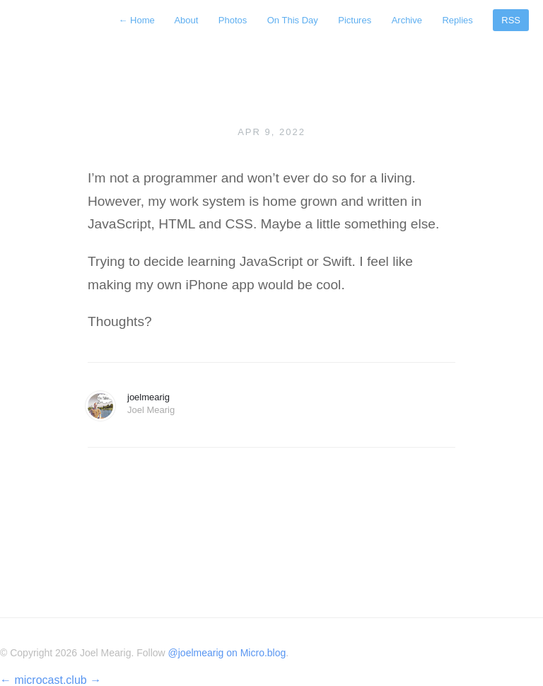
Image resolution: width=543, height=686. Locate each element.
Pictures (354, 20)
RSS (510, 20)
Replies (457, 20)
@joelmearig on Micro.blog (227, 652)
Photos (232, 20)
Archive (407, 20)
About (186, 20)
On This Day (292, 20)
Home (137, 20)
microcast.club (50, 680)
